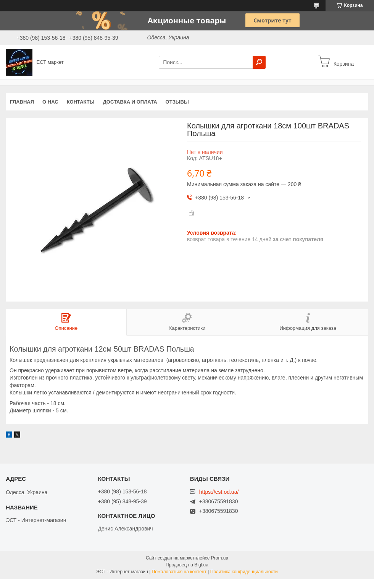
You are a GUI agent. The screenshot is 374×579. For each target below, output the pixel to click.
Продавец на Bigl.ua (187, 565)
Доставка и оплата (130, 102)
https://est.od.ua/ (219, 492)
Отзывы (177, 102)
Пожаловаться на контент (179, 571)
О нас (50, 102)
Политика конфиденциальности (244, 571)
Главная (22, 102)
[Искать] (259, 62)
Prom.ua (219, 558)
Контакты (81, 102)
